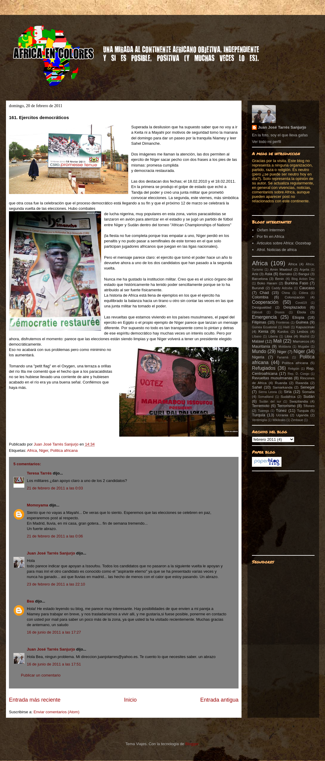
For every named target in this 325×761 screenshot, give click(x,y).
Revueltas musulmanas (272, 378)
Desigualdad (261, 307)
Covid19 (301, 302)
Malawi (258, 341)
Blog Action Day (303, 279)
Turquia (303, 410)
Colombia (260, 297)
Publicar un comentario (41, 675)
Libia (288, 336)
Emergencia (264, 317)
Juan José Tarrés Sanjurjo (57, 444)
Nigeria (258, 357)
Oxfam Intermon (270, 230)
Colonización (295, 297)
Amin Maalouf (281, 269)
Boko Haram (267, 283)
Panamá (282, 357)
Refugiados (264, 368)
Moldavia (284, 346)
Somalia (308, 392)
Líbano (256, 336)
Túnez (281, 410)
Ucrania (282, 415)
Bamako (285, 274)
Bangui (303, 274)
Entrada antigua (219, 700)
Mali (277, 340)
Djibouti (257, 312)
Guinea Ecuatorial (264, 327)
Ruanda (281, 383)
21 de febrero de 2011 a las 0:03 (55, 488)
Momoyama (37, 505)
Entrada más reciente (35, 700)
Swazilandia (298, 401)
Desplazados (295, 307)
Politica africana (64, 450)
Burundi (258, 288)
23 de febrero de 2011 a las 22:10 (56, 584)
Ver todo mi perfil (266, 141)
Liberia (273, 336)
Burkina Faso (296, 283)
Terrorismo (286, 405)
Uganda (302, 415)
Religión (293, 368)
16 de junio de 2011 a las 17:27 (54, 632)
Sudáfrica (288, 396)
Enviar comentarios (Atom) (56, 712)
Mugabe (303, 346)
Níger (299, 351)
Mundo (259, 351)
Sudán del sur (270, 401)
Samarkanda (282, 387)
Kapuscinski (305, 327)
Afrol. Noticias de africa (277, 249)
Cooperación (265, 302)
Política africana (295, 363)
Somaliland (265, 396)
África (292, 264)
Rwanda (301, 383)
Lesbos (302, 331)
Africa (32, 450)
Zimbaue (297, 420)
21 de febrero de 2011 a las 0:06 (55, 536)
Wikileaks (279, 420)
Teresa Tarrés (39, 473)
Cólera (303, 293)
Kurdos (282, 331)
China (286, 293)
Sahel (257, 387)
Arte (255, 274)
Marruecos (301, 341)
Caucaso (307, 288)
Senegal (307, 387)
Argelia (304, 269)
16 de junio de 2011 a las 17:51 (54, 664)
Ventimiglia (259, 420)
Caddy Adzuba (282, 288)
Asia (268, 274)
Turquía (258, 415)
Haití (286, 327)
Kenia (263, 331)
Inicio (130, 700)
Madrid (304, 336)
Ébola (301, 312)
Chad (264, 292)
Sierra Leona (268, 392)
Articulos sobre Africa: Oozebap (284, 243)
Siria (288, 391)
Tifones (309, 406)
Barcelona (260, 279)
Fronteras (282, 322)
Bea (30, 601)
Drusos (279, 312)
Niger (43, 450)
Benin (279, 279)
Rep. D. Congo (298, 373)
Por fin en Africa (270, 236)
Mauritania (261, 346)
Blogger (191, 744)
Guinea (302, 322)
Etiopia (298, 317)
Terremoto (261, 405)
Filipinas (259, 322)
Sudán (309, 396)
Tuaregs (263, 410)
